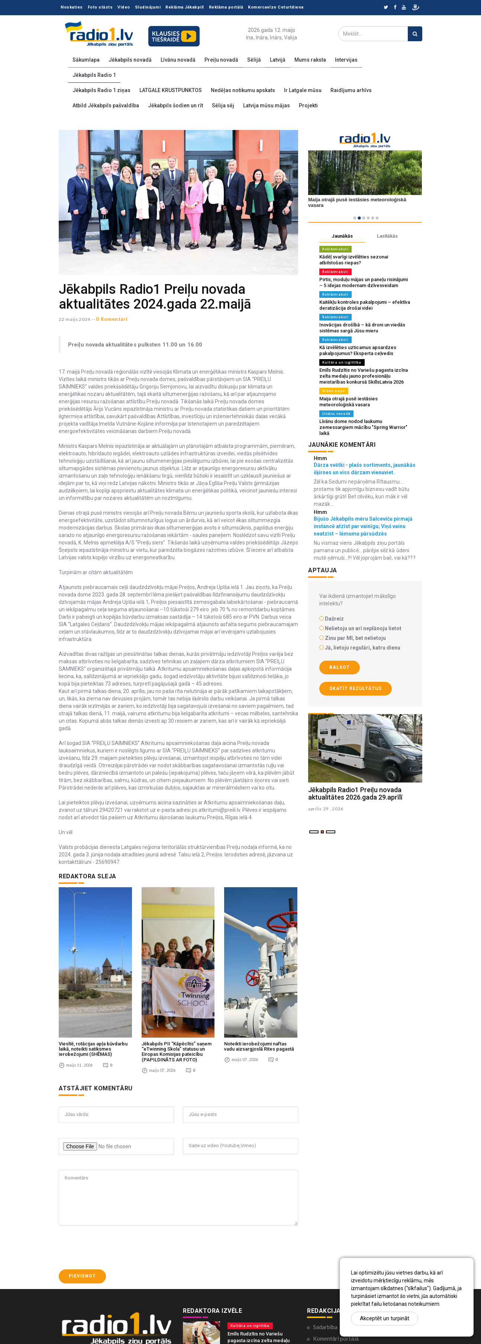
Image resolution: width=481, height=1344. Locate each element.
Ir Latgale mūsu (303, 90)
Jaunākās (342, 236)
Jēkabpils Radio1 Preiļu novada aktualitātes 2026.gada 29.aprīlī (355, 793)
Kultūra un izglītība (342, 362)
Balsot (339, 667)
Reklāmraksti (335, 249)
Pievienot (82, 1198)
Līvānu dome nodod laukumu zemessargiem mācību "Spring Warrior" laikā (363, 427)
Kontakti (324, 1295)
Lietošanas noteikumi (339, 1318)
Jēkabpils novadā (130, 60)
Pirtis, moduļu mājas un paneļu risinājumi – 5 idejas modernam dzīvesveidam (363, 282)
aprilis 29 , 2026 (325, 808)
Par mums (325, 1307)
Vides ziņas (333, 391)
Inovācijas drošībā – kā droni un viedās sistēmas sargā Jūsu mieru (362, 327)
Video (123, 7)
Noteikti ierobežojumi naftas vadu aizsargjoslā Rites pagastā (259, 969)
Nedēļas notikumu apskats (243, 90)
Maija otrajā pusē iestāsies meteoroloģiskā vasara (348, 401)
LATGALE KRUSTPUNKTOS (170, 90)
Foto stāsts (100, 7)
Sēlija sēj (223, 105)
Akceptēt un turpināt (384, 1318)
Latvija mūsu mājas (266, 105)
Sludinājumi (148, 7)
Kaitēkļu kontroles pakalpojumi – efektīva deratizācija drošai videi (364, 305)
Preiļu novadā (221, 60)
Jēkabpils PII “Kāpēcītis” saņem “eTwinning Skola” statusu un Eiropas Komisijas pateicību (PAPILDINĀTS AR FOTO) (177, 974)
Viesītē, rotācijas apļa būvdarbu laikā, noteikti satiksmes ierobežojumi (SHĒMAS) (93, 972)
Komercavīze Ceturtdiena (276, 7)
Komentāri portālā (336, 1261)
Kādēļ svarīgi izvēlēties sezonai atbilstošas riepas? (353, 260)
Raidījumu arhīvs (351, 90)
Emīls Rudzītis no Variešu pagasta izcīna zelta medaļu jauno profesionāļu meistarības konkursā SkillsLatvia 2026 (363, 376)
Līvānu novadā (178, 60)
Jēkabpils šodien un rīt (175, 105)
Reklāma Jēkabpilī (184, 7)
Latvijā (277, 60)
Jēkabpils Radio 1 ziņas (101, 90)
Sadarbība (325, 1249)
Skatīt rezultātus (355, 688)
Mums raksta (310, 60)
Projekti (308, 105)
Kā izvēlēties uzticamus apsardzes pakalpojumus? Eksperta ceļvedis (357, 350)
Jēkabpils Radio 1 (94, 75)
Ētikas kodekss (331, 1284)
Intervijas (346, 60)
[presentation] (115, 1170)
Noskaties (72, 7)
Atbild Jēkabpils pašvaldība (105, 105)
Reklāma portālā (226, 7)
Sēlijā (254, 60)
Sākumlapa (86, 60)
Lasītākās (387, 236)
